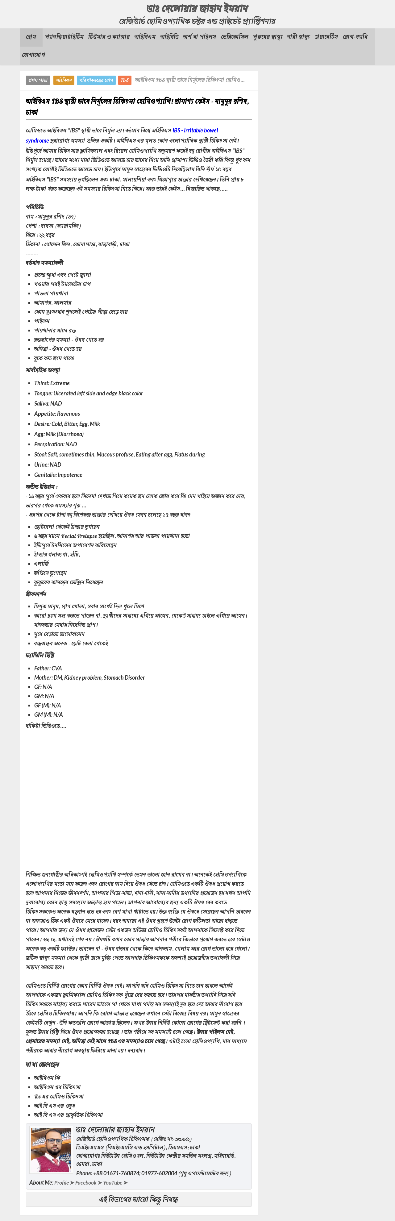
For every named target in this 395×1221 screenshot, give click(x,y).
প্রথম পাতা (38, 81)
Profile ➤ (64, 1182)
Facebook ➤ (89, 1182)
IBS (125, 81)
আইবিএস (64, 81)
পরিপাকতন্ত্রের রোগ (96, 81)
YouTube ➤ (117, 1182)
